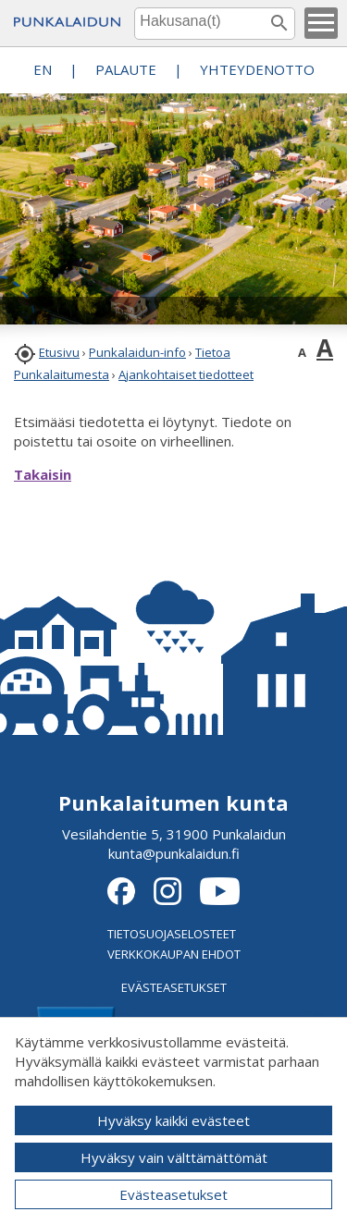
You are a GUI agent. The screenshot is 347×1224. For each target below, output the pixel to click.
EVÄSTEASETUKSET (174, 987)
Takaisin (42, 474)
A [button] (302, 352)
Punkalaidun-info (137, 352)
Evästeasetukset (173, 1194)
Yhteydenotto (257, 69)
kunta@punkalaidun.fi (174, 853)
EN (42, 69)
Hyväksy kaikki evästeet (173, 1120)
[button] (321, 23)
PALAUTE (125, 69)
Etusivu (59, 352)
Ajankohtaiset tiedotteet (186, 374)
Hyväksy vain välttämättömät (174, 1157)
